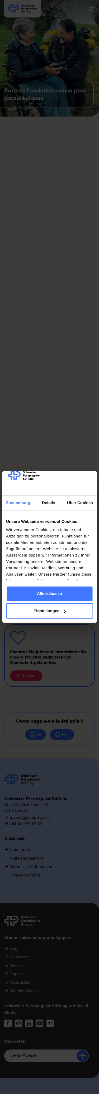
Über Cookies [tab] (80, 502)
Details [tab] (48, 502)
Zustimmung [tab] (18, 502)
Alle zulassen (49, 593)
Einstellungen (50, 611)
